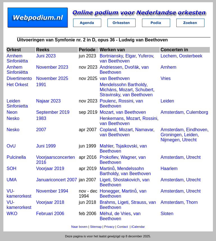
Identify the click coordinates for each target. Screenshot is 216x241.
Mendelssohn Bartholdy (123, 84)
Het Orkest (17, 84)
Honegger (109, 191)
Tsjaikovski (126, 146)
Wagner (128, 157)
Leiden (167, 101)
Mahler (106, 146)
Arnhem (168, 67)
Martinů (107, 168)
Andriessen (111, 67)
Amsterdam (172, 112)
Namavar (144, 129)
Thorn (192, 202)
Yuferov (145, 55)
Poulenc (108, 101)
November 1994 (52, 191)
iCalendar (138, 226)
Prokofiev (109, 157)
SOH (12, 168)
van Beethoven (115, 61)
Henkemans (111, 118)
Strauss (138, 202)
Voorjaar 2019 (50, 168)
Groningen (171, 134)
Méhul (106, 213)
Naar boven (79, 226)
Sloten (167, 213)
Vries (166, 78)
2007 (41, 129)
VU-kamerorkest (19, 193)
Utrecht (189, 139)
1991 (41, 84)
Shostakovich (126, 179)
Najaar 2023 (48, 101)
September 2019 (52, 112)
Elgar (130, 55)
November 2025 (52, 78)
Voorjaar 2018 (50, 202)
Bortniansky (111, 55)
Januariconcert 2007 (56, 179)
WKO (12, 213)
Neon (12, 112)
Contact (122, 226)
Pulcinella (16, 157)
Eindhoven (197, 129)
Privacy (109, 226)
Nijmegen (170, 139)
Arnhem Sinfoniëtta (17, 58)
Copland (108, 129)
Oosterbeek (190, 55)
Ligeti (105, 179)
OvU (11, 146)
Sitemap (96, 226)
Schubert (144, 89)
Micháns (108, 89)
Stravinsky (110, 94)
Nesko (13, 118)
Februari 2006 (50, 213)
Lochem (169, 55)
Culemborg (197, 112)
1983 (41, 118)
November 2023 (52, 67)
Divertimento (19, 78)
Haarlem (169, 168)
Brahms (107, 202)
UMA (12, 179)
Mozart (126, 89)
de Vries (122, 213)
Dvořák (132, 67)
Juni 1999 (46, 146)
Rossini (125, 101)
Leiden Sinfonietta (17, 103)
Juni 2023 (46, 55)
